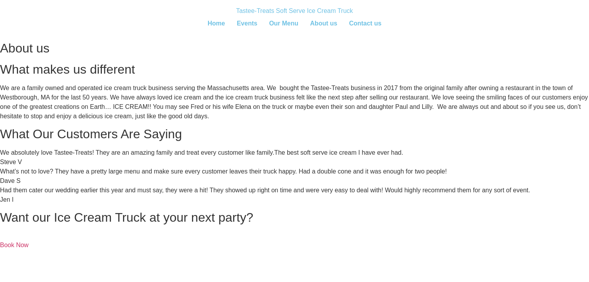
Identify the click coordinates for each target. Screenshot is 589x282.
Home (216, 23)
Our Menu (284, 23)
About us (323, 23)
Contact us (365, 23)
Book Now (14, 245)
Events (247, 23)
